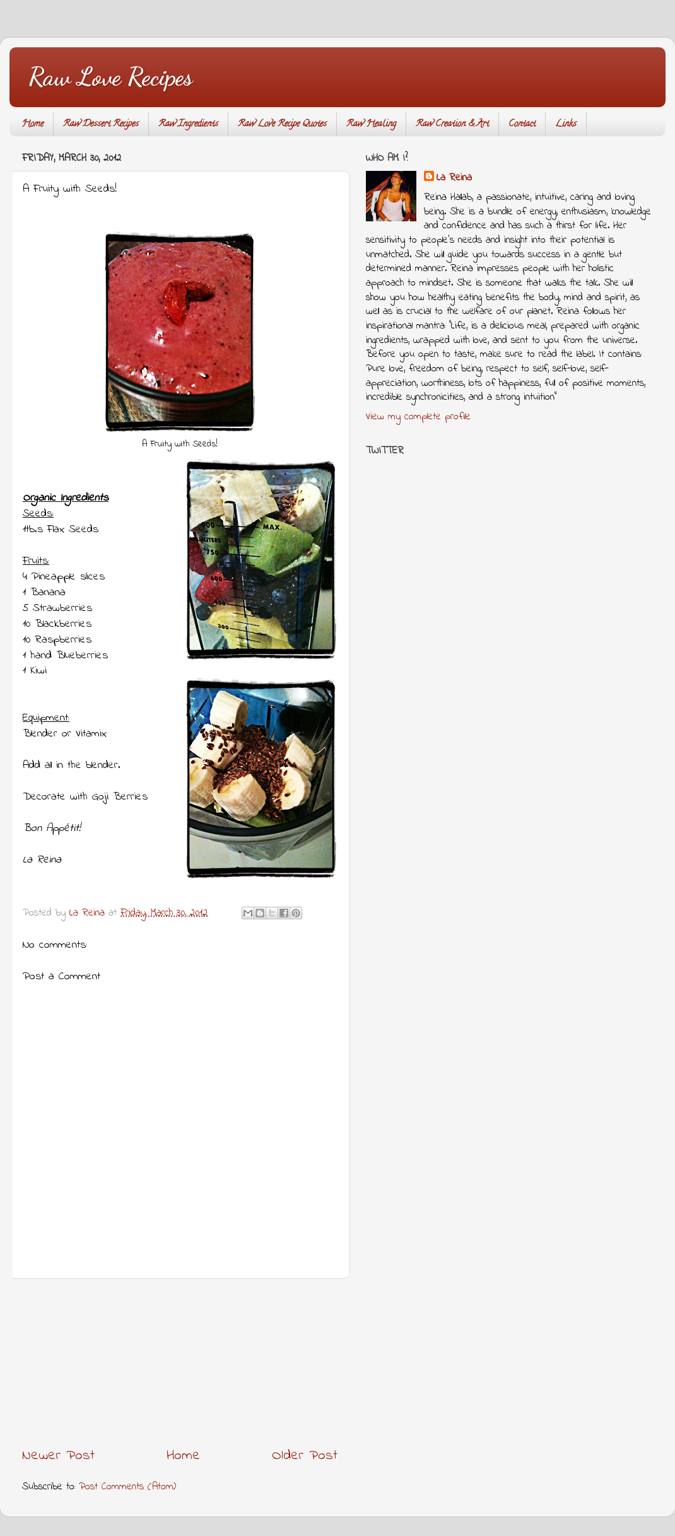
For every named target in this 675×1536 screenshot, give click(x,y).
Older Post (305, 1455)
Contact (522, 124)
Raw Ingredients (188, 124)
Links (566, 124)
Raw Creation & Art (452, 124)
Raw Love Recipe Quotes (282, 124)
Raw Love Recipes (110, 76)
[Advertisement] (179, 1363)
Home (32, 124)
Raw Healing (371, 124)
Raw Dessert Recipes (101, 124)
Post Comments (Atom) (127, 1486)
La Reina (454, 178)
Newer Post (58, 1455)
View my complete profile (418, 416)
